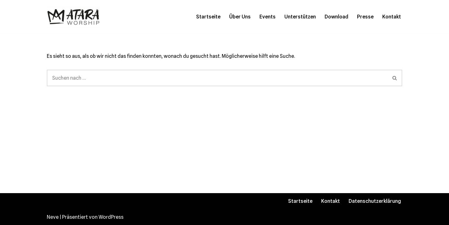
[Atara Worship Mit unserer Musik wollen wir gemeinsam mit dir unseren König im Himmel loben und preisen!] (73, 17)
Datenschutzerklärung (375, 201)
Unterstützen (300, 17)
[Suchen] (217, 78)
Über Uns (240, 17)
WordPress (111, 217)
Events (267, 17)
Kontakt (391, 17)
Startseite (208, 17)
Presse (365, 17)
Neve (53, 217)
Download (336, 17)
